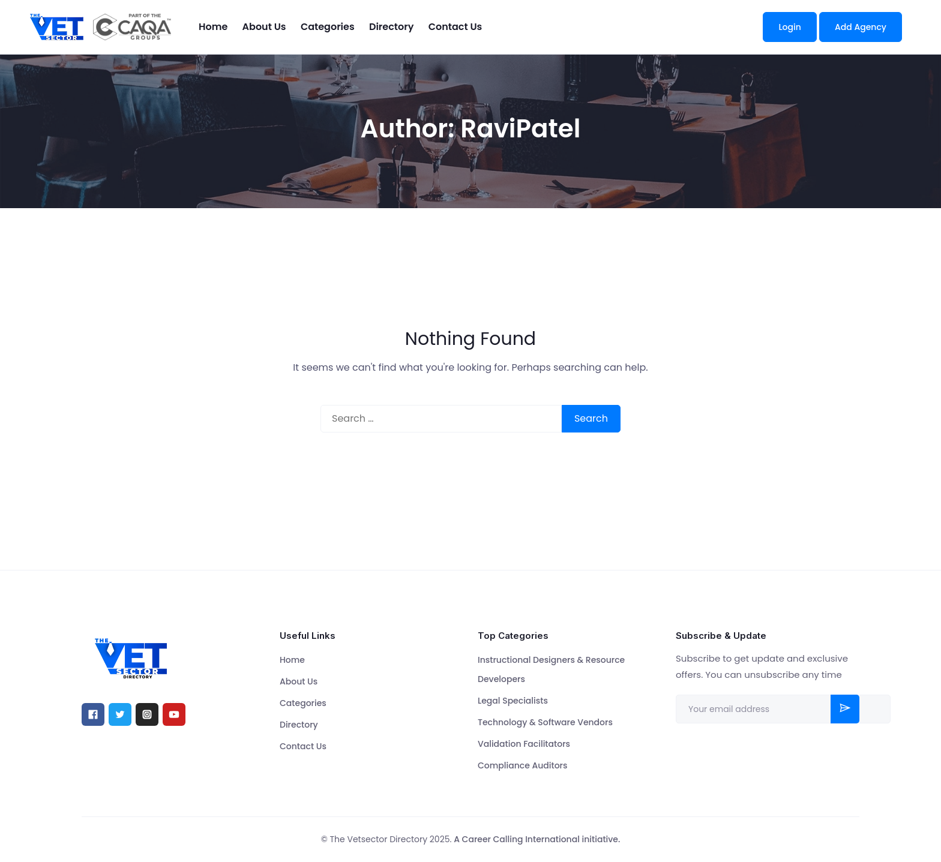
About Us (264, 27)
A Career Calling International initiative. (537, 839)
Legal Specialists (513, 701)
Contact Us (455, 27)
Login (789, 27)
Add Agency (860, 27)
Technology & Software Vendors (545, 722)
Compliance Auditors (522, 765)
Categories (328, 27)
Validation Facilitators (524, 744)
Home (213, 27)
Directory (391, 27)
